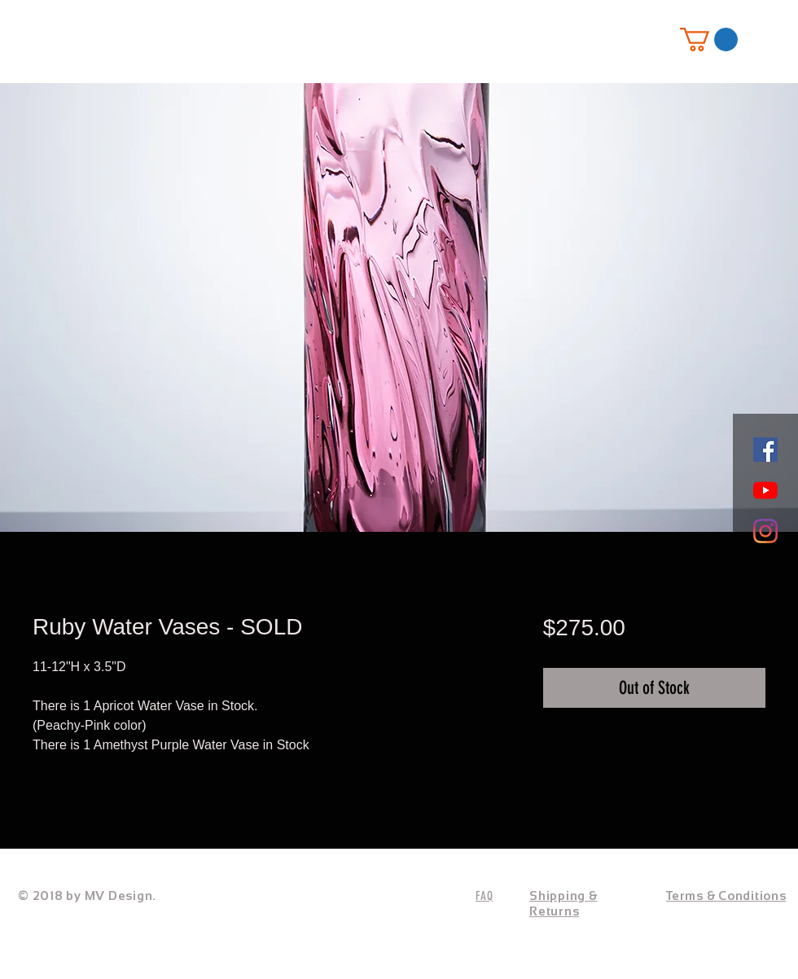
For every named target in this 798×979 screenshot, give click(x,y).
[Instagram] (765, 531)
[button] (709, 39)
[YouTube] (765, 490)
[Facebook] (765, 449)
